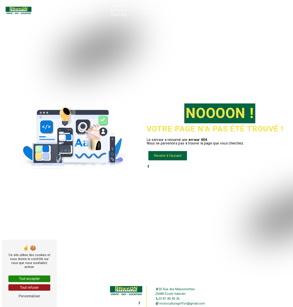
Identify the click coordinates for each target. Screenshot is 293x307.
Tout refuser (29, 287)
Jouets (255, 10)
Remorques (173, 10)
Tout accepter (29, 279)
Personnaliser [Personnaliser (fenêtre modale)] (29, 296)
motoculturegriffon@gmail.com (180, 303)
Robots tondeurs (59, 10)
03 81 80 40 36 (167, 299)
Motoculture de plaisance (83, 10)
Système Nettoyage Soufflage (119, 10)
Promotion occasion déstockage (196, 10)
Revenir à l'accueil (167, 156)
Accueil (40, 10)
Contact (273, 10)
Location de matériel (235, 10)
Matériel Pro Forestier (149, 10)
